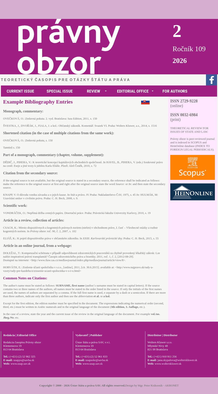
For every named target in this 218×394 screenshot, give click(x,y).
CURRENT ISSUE (20, 91)
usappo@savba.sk (23, 360)
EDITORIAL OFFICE (133, 91)
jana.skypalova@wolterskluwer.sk (177, 360)
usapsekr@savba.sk (96, 360)
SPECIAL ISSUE (60, 91)
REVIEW (93, 91)
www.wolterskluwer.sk (168, 363)
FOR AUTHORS (174, 91)
